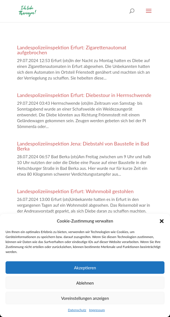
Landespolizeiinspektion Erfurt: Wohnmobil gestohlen (75, 191)
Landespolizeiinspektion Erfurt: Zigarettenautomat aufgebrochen (71, 49)
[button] (161, 221)
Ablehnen (85, 282)
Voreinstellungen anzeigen (85, 298)
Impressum (97, 310)
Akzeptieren (85, 267)
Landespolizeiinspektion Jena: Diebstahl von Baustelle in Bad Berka (83, 146)
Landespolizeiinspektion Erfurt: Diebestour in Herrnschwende (84, 95)
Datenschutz (77, 310)
